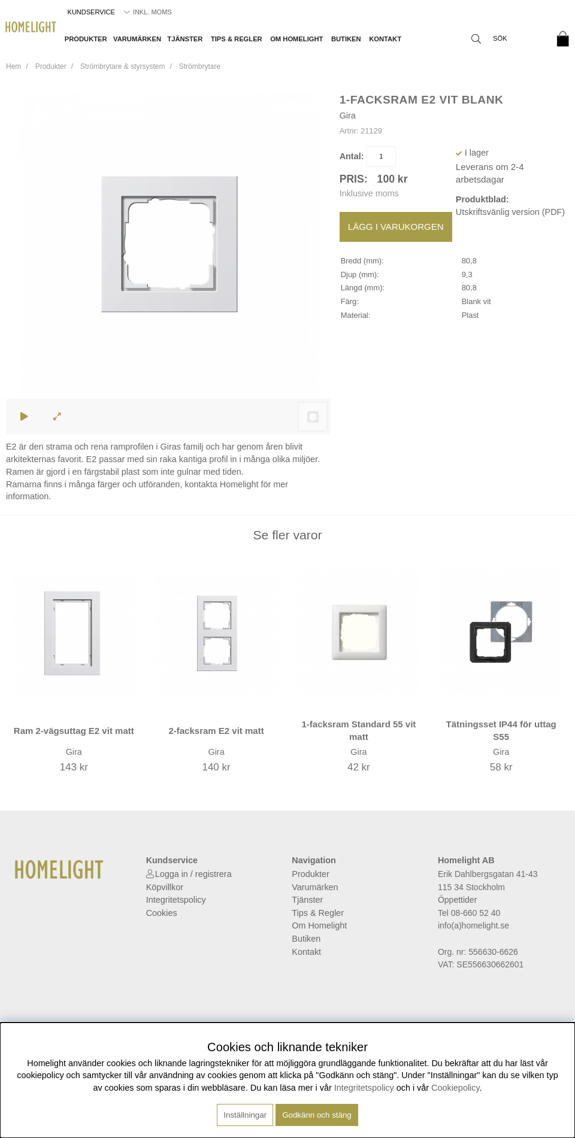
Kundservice (91, 12)
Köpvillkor (164, 887)
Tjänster (184, 39)
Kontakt (385, 39)
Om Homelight (296, 39)
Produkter (86, 39)
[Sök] (506, 39)
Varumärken (137, 39)
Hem (13, 66)
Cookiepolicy (455, 1088)
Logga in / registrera (193, 874)
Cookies (161, 913)
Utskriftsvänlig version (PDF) (510, 212)
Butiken (346, 39)
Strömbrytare (199, 66)
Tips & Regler (236, 39)
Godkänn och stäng (317, 1114)
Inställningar (245, 1114)
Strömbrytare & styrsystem (122, 66)
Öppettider (457, 900)
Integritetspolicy (176, 900)
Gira (348, 115)
